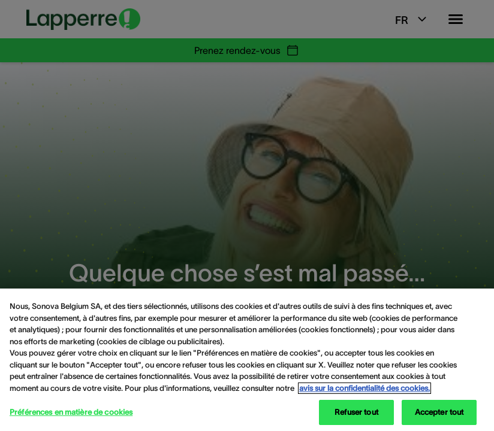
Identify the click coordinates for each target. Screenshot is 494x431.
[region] (247, 360)
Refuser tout (356, 412)
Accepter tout (439, 412)
